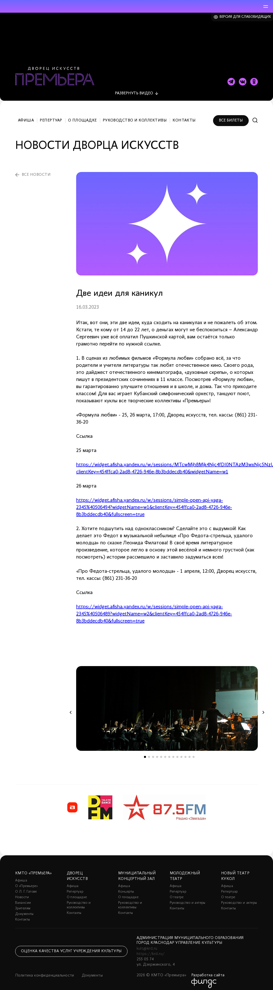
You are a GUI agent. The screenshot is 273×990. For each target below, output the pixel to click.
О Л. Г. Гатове (26, 888)
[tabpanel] (167, 704)
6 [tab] (165, 753)
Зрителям (22, 904)
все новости (36, 170)
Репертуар (51, 116)
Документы (24, 910)
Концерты (126, 888)
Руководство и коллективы (135, 116)
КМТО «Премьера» (33, 869)
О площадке (82, 116)
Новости (22, 893)
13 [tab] (194, 753)
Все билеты (231, 116)
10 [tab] (181, 753)
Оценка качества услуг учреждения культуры (71, 947)
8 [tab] (173, 753)
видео (134, 89)
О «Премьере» (26, 882)
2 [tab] (149, 753)
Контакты (184, 116)
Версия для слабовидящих (245, 17)
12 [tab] (189, 753)
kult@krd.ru (147, 945)
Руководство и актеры (187, 899)
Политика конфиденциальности (44, 971)
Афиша (26, 116)
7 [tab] (169, 753)
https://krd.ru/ (151, 950)
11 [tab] (185, 753)
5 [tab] (161, 753)
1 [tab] (145, 753)
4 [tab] (157, 753)
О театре (177, 893)
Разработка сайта (208, 971)
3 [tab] (153, 753)
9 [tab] (177, 753)
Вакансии (23, 899)
